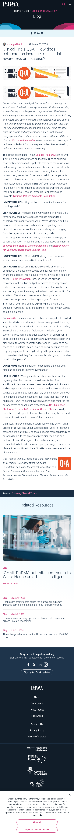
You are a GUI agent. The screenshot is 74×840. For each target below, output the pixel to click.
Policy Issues (37, 709)
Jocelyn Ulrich (13, 44)
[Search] (63, 4)
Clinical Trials (29, 493)
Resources (37, 715)
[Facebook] (31, 33)
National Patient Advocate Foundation (34, 196)
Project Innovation (20, 278)
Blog (26, 10)
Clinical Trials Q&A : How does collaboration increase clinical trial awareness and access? (46, 10)
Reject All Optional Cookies (37, 831)
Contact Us (37, 724)
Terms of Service (37, 736)
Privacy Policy (37, 730)
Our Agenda (37, 703)
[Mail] (42, 33)
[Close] (68, 796)
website (11, 318)
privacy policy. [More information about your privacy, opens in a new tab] (37, 816)
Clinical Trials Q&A (46, 154)
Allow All (37, 823)
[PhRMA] (11, 4)
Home (17, 10)
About (37, 697)
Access (16, 493)
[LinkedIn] (38, 33)
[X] (35, 33)
